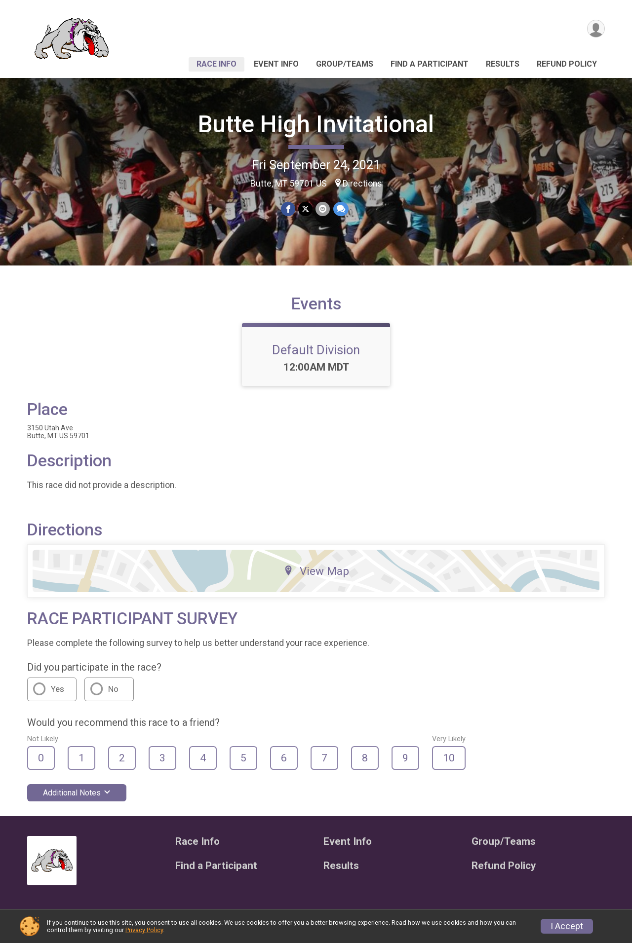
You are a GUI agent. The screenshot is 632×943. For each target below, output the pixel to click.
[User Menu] (596, 29)
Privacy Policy (144, 930)
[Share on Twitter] (305, 209)
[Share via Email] (323, 209)
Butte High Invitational (316, 124)
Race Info (217, 64)
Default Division (316, 349)
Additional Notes (77, 792)
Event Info (276, 64)
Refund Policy (567, 64)
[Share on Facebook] (288, 209)
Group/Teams (344, 64)
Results (502, 64)
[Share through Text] (340, 209)
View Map (316, 571)
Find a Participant (430, 64)
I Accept (567, 926)
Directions (362, 184)
